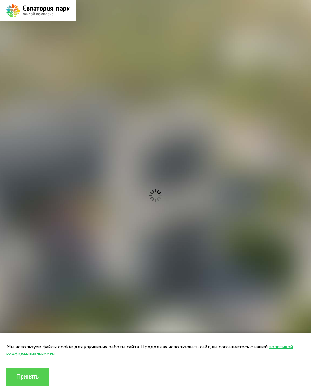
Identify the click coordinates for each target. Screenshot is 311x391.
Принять (28, 377)
